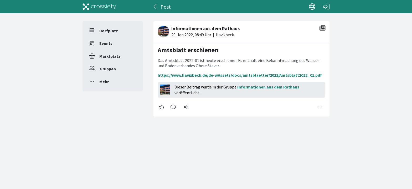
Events (105, 43)
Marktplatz (109, 56)
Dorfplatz (108, 30)
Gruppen (108, 68)
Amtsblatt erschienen (188, 50)
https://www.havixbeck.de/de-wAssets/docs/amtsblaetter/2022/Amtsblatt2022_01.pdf (240, 75)
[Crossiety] (99, 6)
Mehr (104, 81)
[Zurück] (155, 6)
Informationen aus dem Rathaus (268, 87)
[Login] (326, 6)
